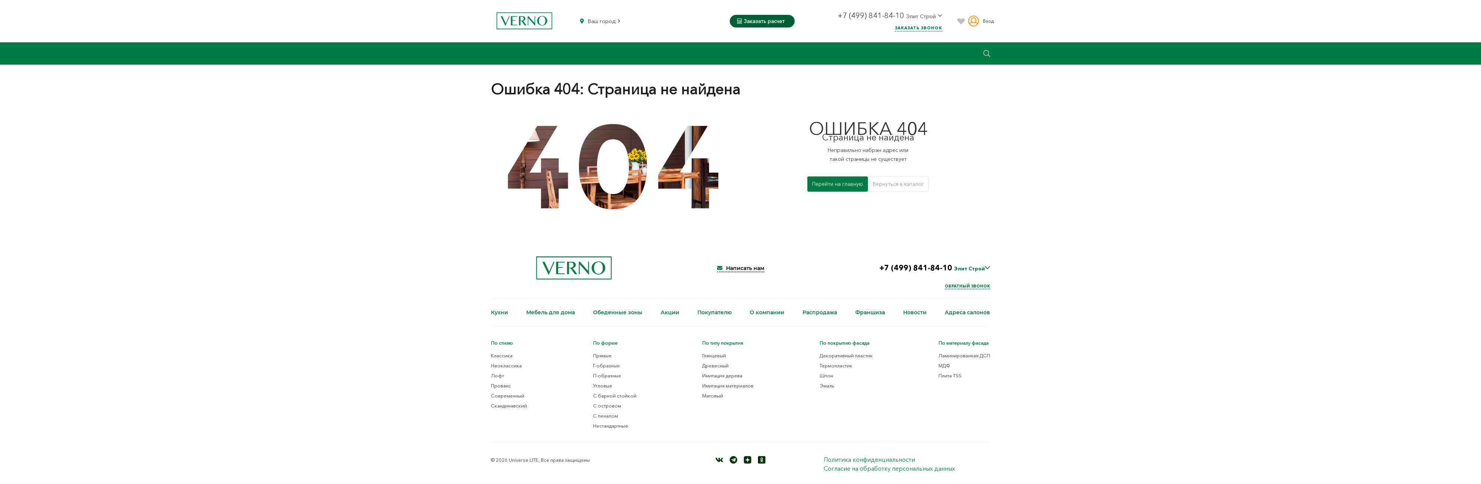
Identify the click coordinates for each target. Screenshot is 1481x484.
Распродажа (820, 312)
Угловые (602, 386)
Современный (507, 396)
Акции (670, 312)
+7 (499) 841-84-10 (871, 15)
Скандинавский (509, 406)
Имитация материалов (727, 386)
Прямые (602, 355)
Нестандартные (610, 426)
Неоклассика (506, 365)
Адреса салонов (967, 312)
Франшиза (870, 312)
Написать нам (740, 268)
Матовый (712, 396)
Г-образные (606, 365)
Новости (915, 312)
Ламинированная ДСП (964, 355)
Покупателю (714, 312)
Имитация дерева (722, 376)
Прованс (501, 386)
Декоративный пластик (846, 355)
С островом (607, 406)
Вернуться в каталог (898, 184)
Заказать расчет (761, 21)
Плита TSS (949, 376)
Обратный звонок (967, 286)
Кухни (499, 312)
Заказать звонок (918, 27)
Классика (501, 355)
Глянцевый (714, 355)
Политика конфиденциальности (869, 459)
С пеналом (605, 416)
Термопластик (836, 365)
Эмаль (827, 386)
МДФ (944, 365)
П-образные (607, 376)
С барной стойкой (615, 396)
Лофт (497, 376)
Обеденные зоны (617, 312)
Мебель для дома (550, 312)
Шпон (826, 376)
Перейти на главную (837, 184)
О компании (767, 312)
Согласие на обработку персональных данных (889, 468)
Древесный (715, 365)
